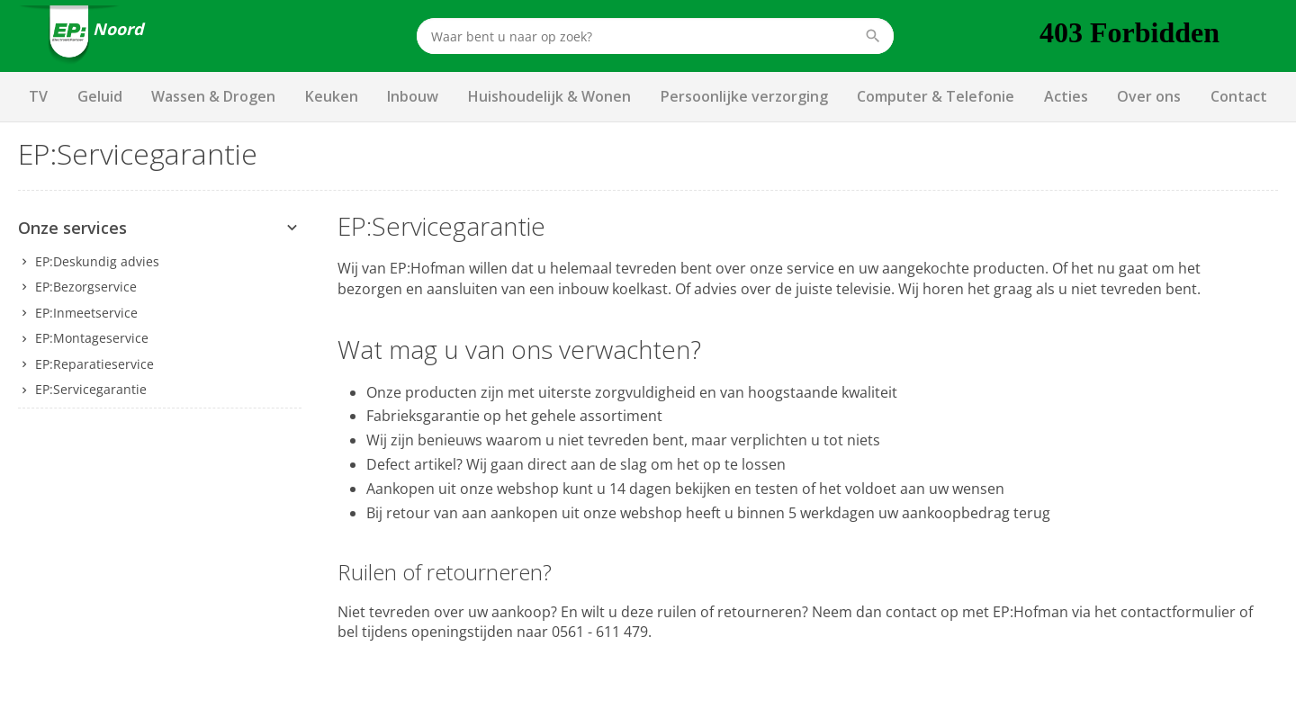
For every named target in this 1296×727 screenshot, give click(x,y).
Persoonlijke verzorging (744, 96)
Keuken (331, 96)
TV (38, 96)
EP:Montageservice (91, 337)
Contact (1238, 96)
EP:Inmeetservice (86, 312)
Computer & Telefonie (935, 96)
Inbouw (412, 96)
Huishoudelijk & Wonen (549, 96)
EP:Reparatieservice (94, 363)
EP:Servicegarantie (91, 389)
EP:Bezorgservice (86, 286)
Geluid (99, 96)
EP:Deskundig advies (97, 261)
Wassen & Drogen (213, 96)
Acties (1066, 96)
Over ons (1149, 96)
